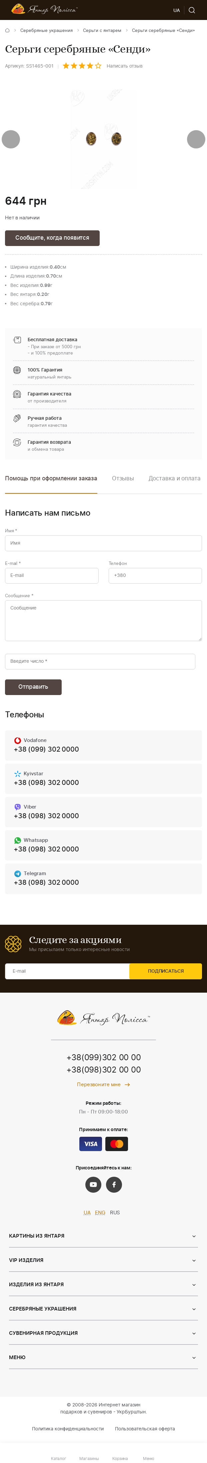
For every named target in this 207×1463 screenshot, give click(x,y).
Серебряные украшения (46, 31)
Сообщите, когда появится (52, 238)
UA (87, 1218)
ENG (100, 1218)
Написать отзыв (125, 66)
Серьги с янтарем (102, 31)
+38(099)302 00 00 (103, 1063)
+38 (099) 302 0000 (46, 753)
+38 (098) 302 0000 (46, 787)
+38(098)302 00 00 (103, 1076)
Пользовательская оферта (145, 1434)
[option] (123, 484)
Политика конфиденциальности (68, 1434)
